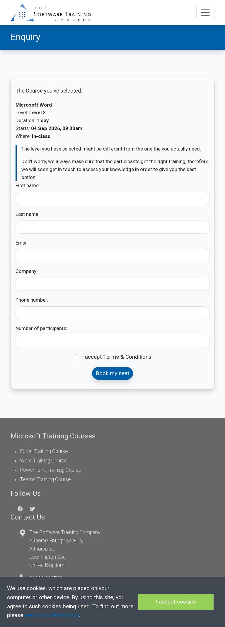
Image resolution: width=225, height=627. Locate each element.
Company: (27, 271)
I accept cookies (176, 601)
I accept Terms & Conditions (116, 356)
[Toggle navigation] (205, 12)
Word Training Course (43, 461)
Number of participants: (41, 328)
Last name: (28, 214)
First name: (28, 185)
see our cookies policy (52, 615)
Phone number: (32, 300)
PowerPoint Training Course (50, 470)
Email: (22, 243)
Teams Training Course (45, 479)
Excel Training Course (44, 451)
